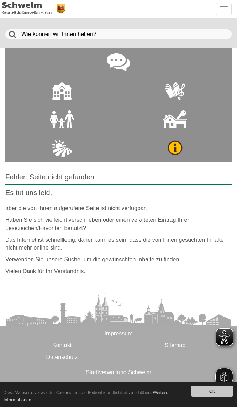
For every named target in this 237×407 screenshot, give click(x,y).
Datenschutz (62, 357)
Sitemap (175, 345)
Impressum (118, 333)
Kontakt (62, 345)
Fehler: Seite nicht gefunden (49, 177)
